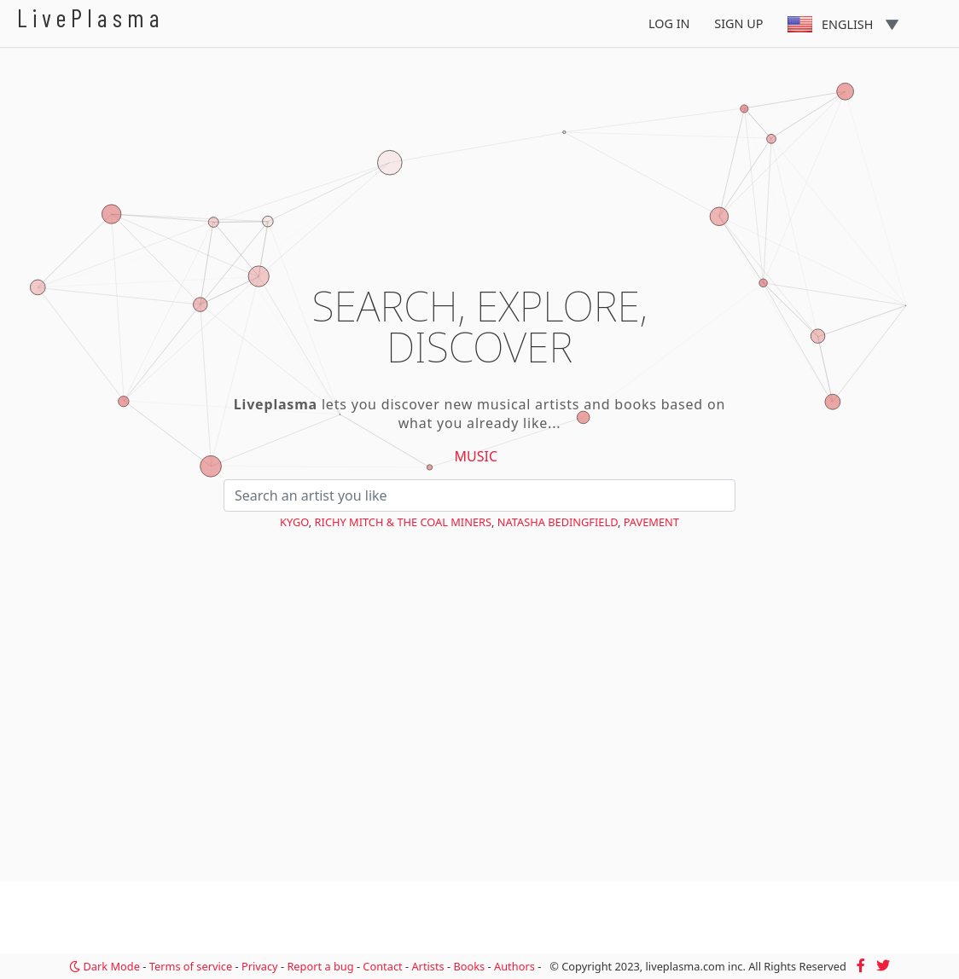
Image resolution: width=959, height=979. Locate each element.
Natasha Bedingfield (557, 522)
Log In (669, 23)
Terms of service (190, 966)
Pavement (651, 522)
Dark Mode (104, 966)
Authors (514, 966)
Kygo (294, 522)
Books (469, 966)
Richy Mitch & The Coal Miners (403, 522)
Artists (427, 966)
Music (476, 456)
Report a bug (320, 966)
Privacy (259, 966)
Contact (382, 966)
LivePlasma (91, 17)
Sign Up (738, 23)
